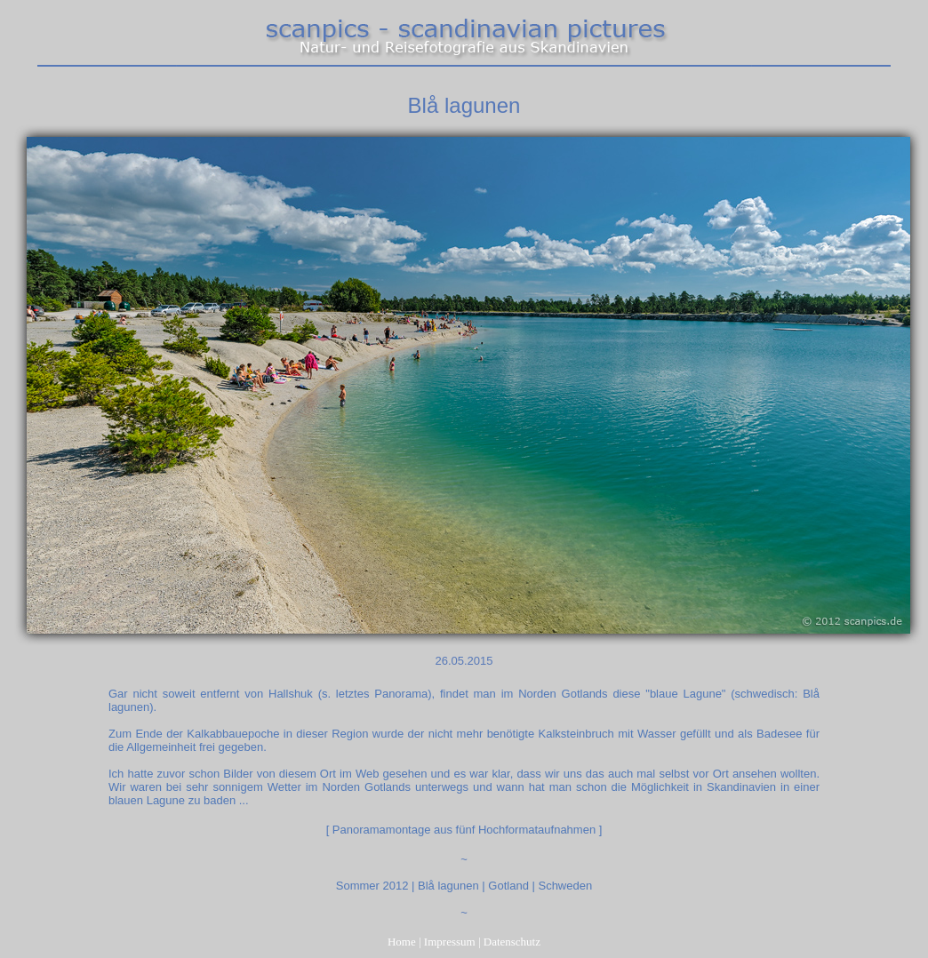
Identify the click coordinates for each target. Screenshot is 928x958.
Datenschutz (512, 941)
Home (402, 941)
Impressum (450, 941)
